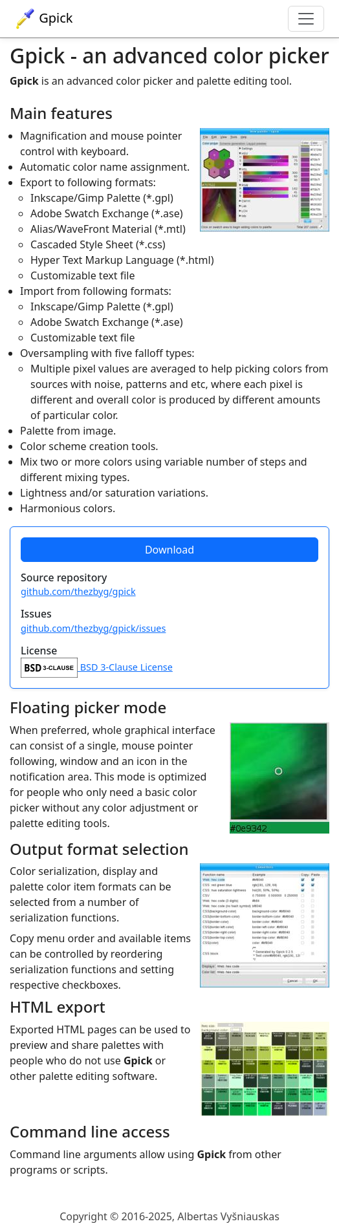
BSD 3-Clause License (97, 667)
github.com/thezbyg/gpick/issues (93, 628)
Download (169, 550)
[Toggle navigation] (306, 19)
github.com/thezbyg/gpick (78, 591)
